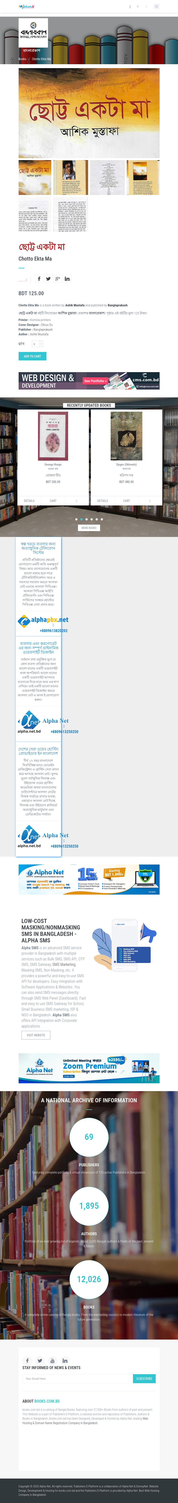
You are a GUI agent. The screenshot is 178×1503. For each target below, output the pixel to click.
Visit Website (36, 1035)
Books (22, 59)
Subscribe (144, 1379)
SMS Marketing (64, 964)
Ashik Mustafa (74, 305)
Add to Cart (32, 356)
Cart (52, 501)
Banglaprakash (118, 305)
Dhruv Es (47, 325)
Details (28, 501)
